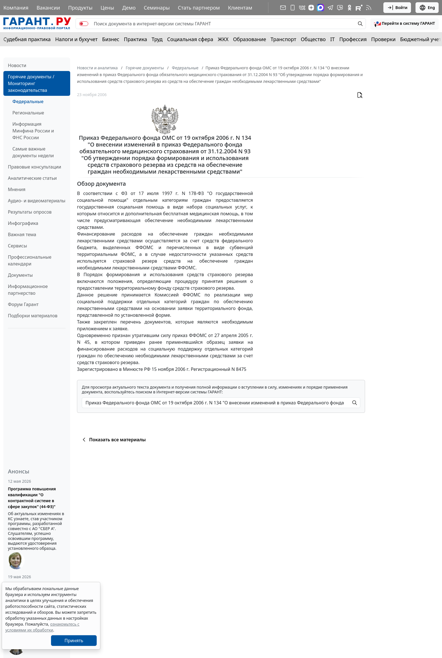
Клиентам (240, 7)
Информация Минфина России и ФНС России (33, 131)
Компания (15, 7)
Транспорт (283, 39)
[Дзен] (311, 7)
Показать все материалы (113, 439)
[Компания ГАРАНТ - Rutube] (359, 7)
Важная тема (22, 234)
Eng (427, 7)
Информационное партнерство (28, 289)
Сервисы (17, 246)
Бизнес (110, 39)
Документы (20, 275)
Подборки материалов (33, 316)
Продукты (80, 7)
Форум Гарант (23, 304)
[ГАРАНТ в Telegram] (330, 7)
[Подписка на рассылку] (283, 7)
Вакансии (48, 7)
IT (332, 39)
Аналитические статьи (32, 178)
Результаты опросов (30, 212)
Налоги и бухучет (76, 39)
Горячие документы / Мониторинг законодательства (31, 83)
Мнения (16, 189)
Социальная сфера (190, 39)
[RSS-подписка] (368, 7)
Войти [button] (397, 7)
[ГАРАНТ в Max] (320, 7)
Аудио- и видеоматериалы (36, 201)
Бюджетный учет (420, 39)
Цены (107, 7)
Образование (249, 39)
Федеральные (27, 101)
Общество (313, 39)
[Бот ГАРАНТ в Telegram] (340, 7)
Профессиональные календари (29, 260)
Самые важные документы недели (33, 152)
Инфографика (23, 223)
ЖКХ (223, 39)
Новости (17, 65)
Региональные (28, 113)
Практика (135, 39)
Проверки (383, 39)
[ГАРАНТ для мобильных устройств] (292, 7)
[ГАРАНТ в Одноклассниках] (349, 7)
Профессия (353, 39)
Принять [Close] (74, 640)
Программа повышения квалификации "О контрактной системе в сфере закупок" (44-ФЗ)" (32, 497)
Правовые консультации (34, 167)
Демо (129, 7)
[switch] (83, 23)
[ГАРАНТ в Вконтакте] (302, 7)
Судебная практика (27, 39)
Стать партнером (199, 7)
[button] (404, 23)
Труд (157, 39)
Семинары (157, 7)
